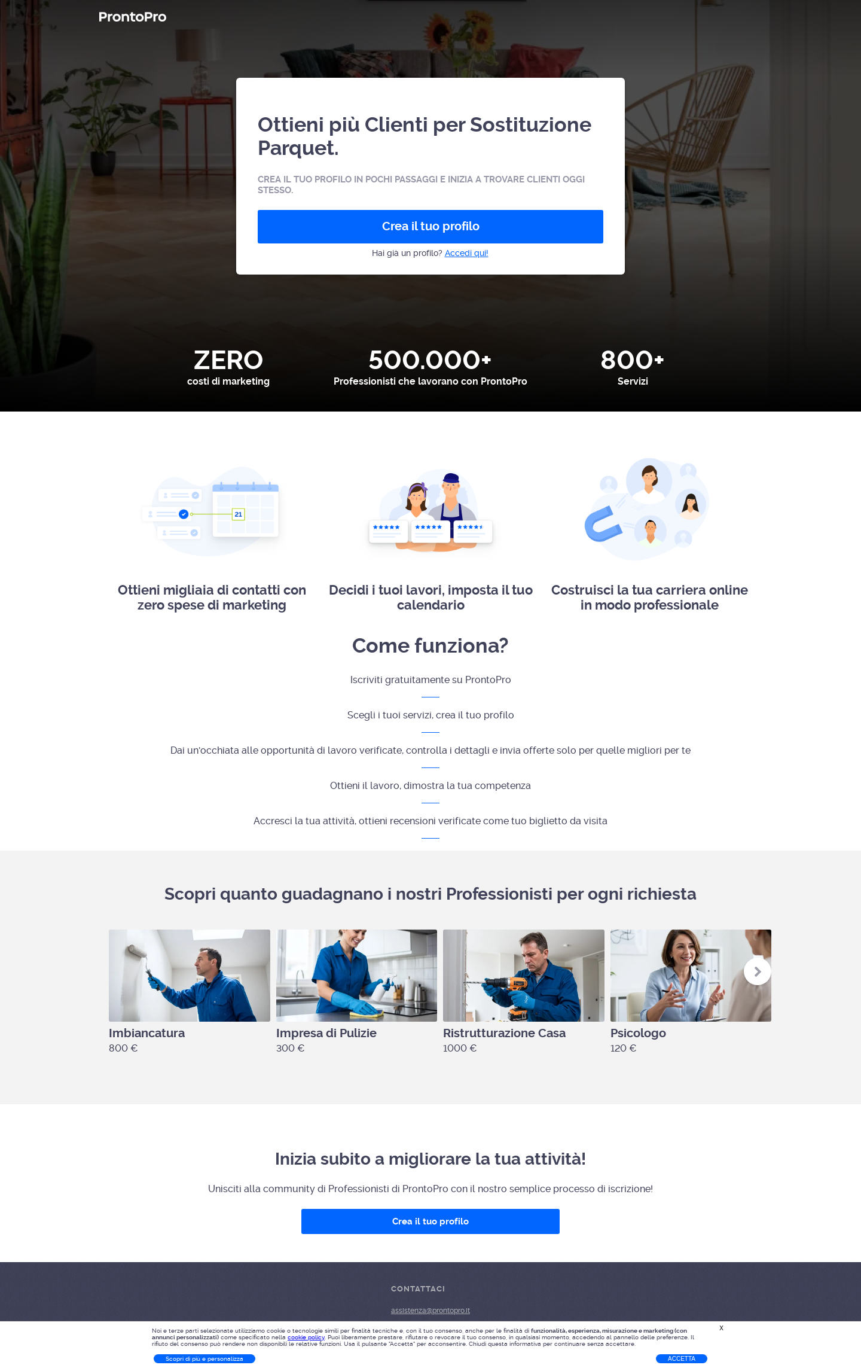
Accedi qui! (466, 253)
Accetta (681, 1358)
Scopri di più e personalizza (204, 1358)
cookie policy (306, 1337)
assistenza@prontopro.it (430, 1310)
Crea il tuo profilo (431, 226)
